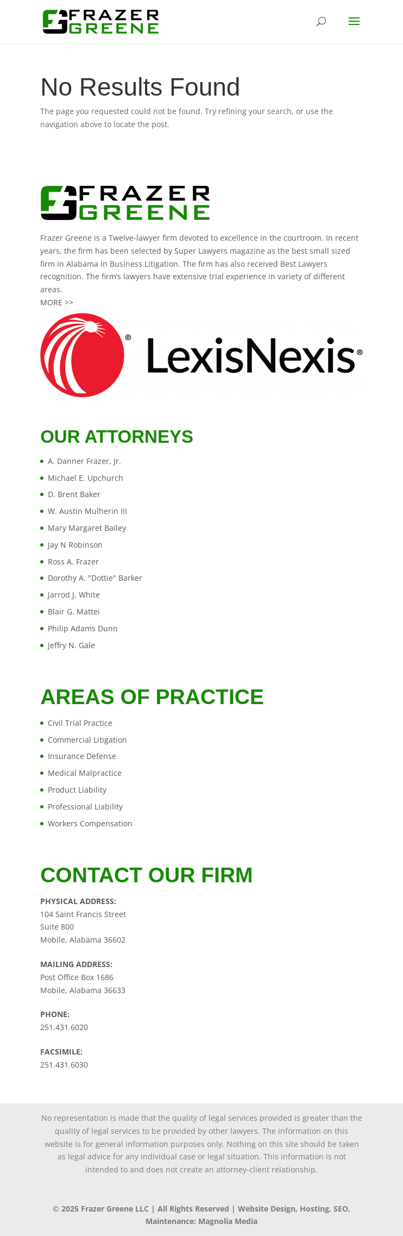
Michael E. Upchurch (85, 478)
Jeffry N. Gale (71, 645)
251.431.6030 (64, 1064)
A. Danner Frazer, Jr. (84, 461)
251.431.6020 (64, 1027)
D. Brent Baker (74, 494)
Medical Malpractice (85, 773)
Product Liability (77, 790)
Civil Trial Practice (80, 723)
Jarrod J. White (74, 594)
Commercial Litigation (87, 740)
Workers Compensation (90, 823)
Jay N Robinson (75, 544)
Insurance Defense (82, 756)
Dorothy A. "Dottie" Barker (95, 578)
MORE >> (56, 302)
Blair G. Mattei (74, 611)
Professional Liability (85, 806)
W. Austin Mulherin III (87, 511)
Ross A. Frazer (73, 561)
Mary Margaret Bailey (87, 528)
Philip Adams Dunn (83, 628)
